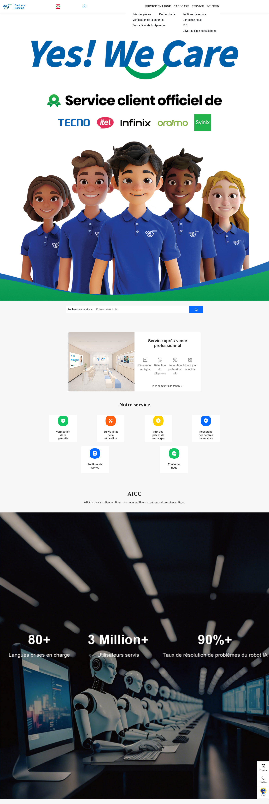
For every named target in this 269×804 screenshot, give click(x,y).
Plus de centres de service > (167, 385)
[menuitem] (148, 14)
